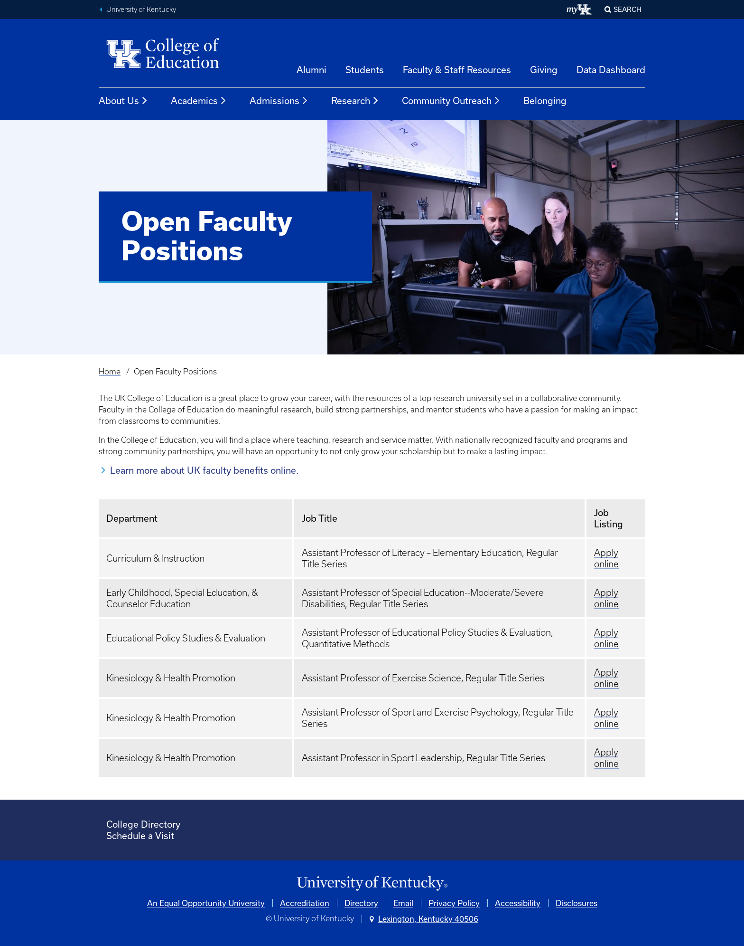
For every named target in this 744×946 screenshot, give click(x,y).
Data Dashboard (611, 69)
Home (110, 371)
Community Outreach (451, 100)
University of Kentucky (141, 9)
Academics (199, 100)
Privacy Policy (454, 903)
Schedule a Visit (140, 835)
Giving (544, 69)
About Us (123, 100)
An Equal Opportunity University (206, 903)
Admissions (279, 100)
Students (364, 69)
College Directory (143, 824)
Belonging (545, 100)
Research (355, 100)
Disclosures (576, 903)
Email (403, 903)
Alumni (311, 69)
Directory (361, 903)
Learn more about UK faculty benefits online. (204, 470)
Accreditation (304, 903)
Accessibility (517, 903)
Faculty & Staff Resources (457, 69)
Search (628, 9)
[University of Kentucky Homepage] (372, 883)
